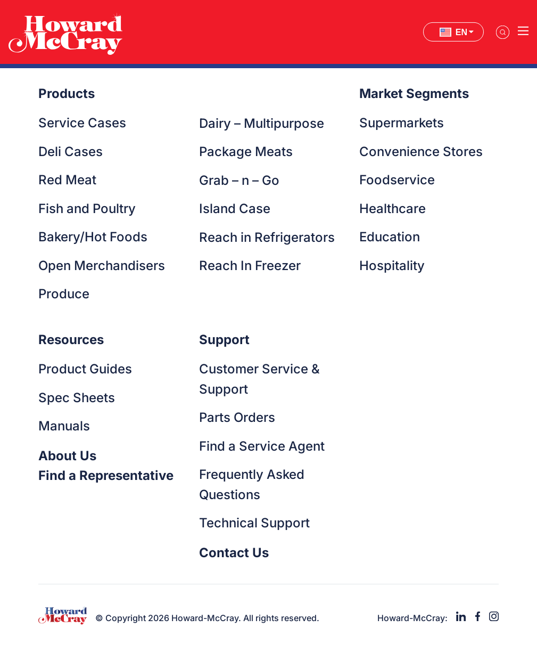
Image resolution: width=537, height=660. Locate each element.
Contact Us (234, 552)
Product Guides (85, 369)
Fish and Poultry (87, 208)
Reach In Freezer (250, 265)
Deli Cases (70, 151)
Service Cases (82, 123)
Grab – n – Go (239, 180)
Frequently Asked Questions (251, 484)
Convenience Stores (421, 151)
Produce (63, 294)
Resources (71, 339)
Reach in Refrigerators (267, 237)
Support (224, 339)
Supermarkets (401, 123)
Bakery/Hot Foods (92, 237)
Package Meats (246, 151)
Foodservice (397, 180)
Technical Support (254, 523)
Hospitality (392, 265)
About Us (67, 455)
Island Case (234, 208)
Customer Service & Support (259, 379)
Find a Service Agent (262, 446)
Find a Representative (106, 475)
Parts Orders (237, 417)
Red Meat (67, 180)
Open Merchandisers (101, 265)
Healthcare (392, 208)
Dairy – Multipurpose (261, 123)
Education (389, 237)
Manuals (64, 426)
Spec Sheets (76, 397)
